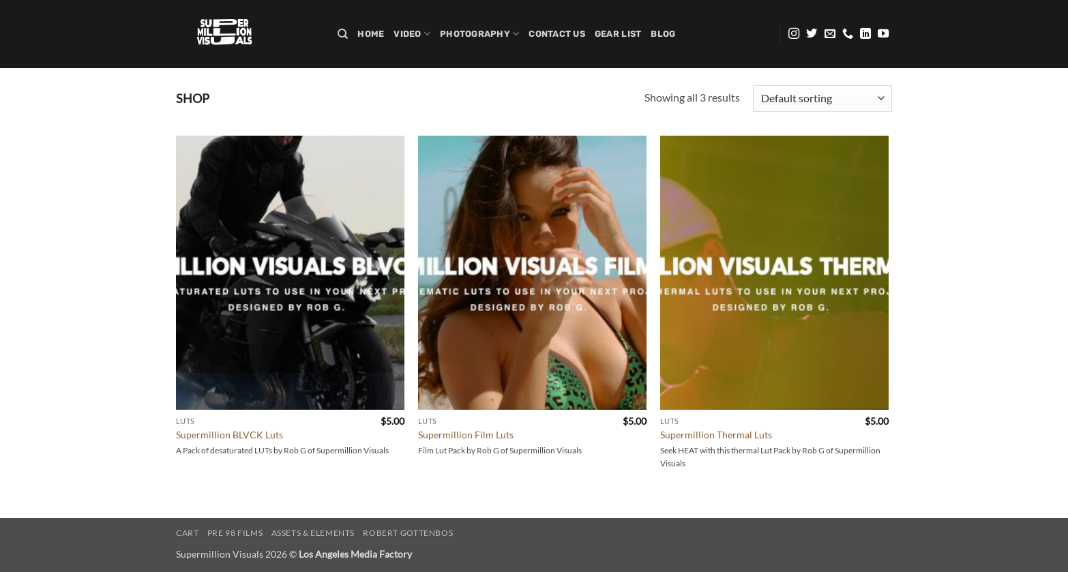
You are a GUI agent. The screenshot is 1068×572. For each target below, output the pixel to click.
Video (412, 33)
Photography (479, 33)
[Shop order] (822, 98)
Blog (663, 34)
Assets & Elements (313, 533)
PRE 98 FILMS (235, 533)
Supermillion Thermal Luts (716, 434)
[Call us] (847, 34)
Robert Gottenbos (408, 533)
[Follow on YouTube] (883, 34)
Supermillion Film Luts (466, 434)
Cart (187, 533)
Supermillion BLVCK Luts (229, 434)
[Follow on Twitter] (811, 34)
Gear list (618, 34)
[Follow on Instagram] (793, 34)
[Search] (343, 34)
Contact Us (557, 34)
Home (370, 34)
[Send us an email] (830, 34)
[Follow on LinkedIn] (865, 34)
